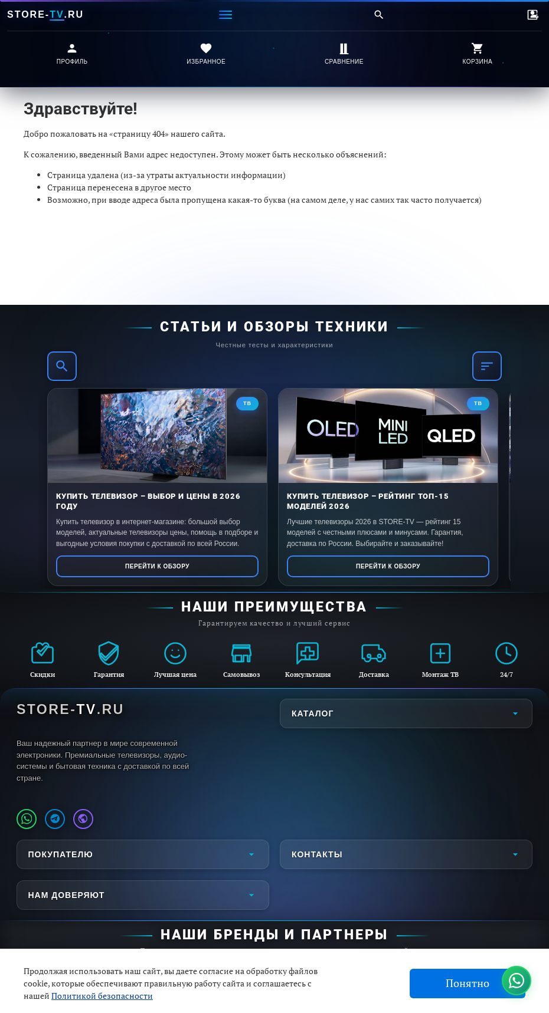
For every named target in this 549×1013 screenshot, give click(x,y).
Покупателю (142, 854)
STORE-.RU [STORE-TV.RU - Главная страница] (71, 710)
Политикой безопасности (102, 995)
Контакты (406, 854)
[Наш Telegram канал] (55, 819)
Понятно (467, 983)
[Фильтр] (487, 366)
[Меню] (225, 15)
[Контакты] (532, 14)
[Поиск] (379, 14)
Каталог (406, 713)
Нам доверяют (142, 895)
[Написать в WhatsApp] (27, 819)
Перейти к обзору (157, 566)
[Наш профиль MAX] (83, 819)
